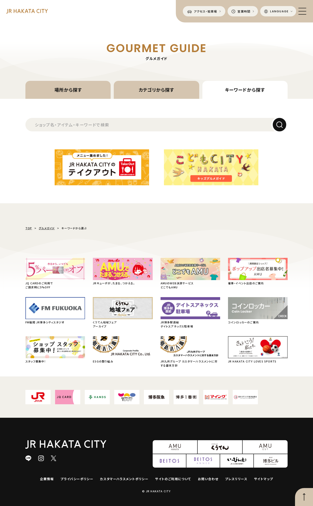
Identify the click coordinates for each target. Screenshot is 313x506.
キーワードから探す (245, 89)
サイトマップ (263, 479)
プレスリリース (236, 479)
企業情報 (47, 479)
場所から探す (68, 89)
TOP (28, 228)
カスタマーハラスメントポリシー (124, 479)
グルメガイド (47, 228)
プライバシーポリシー (76, 479)
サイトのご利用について (173, 479)
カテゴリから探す (156, 89)
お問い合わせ (208, 479)
